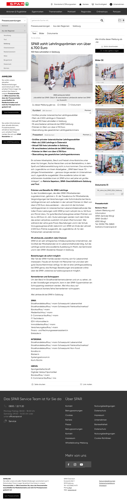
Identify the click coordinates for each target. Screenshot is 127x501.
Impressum (99, 415)
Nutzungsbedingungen (104, 406)
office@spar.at (15, 416)
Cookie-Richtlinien (102, 438)
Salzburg (7, 43)
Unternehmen (100, 420)
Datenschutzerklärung (107, 483)
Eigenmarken (37, 11)
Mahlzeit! (72, 11)
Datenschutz (100, 410)
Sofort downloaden (109, 46)
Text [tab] (34, 33)
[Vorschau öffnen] (62, 73)
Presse (68, 424)
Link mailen (87, 384)
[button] (121, 20)
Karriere (68, 420)
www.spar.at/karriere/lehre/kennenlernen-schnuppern (55, 288)
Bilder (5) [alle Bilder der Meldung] (99, 60)
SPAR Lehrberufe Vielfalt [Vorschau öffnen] (61, 95)
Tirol (5, 39)
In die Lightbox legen (109, 51)
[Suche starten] (102, 20)
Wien (5, 56)
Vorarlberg (7, 35)
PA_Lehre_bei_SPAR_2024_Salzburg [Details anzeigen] (109, 190)
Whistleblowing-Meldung (76, 443)
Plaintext (87, 135)
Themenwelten (55, 11)
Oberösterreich (9, 48)
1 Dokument (75, 105)
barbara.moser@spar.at (106, 227)
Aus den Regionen (13, 31)
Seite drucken (39, 384)
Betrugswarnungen (73, 410)
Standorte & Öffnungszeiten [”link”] (63, 4)
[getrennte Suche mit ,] (67, 20)
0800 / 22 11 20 (14, 406)
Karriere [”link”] (84, 4)
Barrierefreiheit (100, 424)
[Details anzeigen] (122, 83)
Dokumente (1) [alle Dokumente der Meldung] (101, 185)
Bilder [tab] (41, 33)
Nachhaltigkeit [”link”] (99, 4)
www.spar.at (72, 490)
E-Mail (69, 488)
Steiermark (7, 64)
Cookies (69, 415)
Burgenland (8, 60)
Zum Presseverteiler (11, 112)
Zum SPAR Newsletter (11, 142)
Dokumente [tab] (52, 33)
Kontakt (68, 406)
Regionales (86, 11)
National (13, 26)
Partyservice (118, 11)
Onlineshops (102, 11)
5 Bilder (63, 105)
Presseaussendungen (13, 20)
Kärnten (6, 68)
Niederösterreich (9, 52)
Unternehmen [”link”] (117, 4)
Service (10, 421)
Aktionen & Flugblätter (16, 11)
